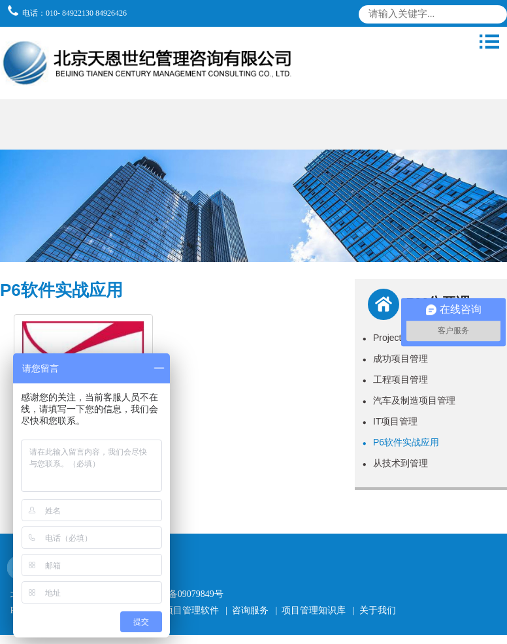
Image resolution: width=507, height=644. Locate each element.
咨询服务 (250, 610)
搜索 (494, 16)
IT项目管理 (390, 421)
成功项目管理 (395, 358)
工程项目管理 (395, 379)
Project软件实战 (400, 337)
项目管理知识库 (314, 610)
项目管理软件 (191, 610)
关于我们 (377, 610)
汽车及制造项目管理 (409, 400)
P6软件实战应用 (401, 442)
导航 (489, 42)
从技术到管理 (395, 463)
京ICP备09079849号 (184, 594)
